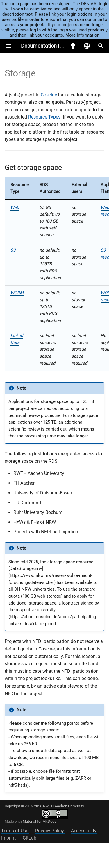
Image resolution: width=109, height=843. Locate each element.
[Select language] (87, 46)
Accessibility (84, 830)
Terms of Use (15, 830)
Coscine (49, 95)
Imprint (9, 838)
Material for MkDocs (39, 821)
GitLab (29, 838)
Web (14, 207)
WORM (17, 292)
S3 (12, 250)
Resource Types (44, 117)
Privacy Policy (50, 830)
